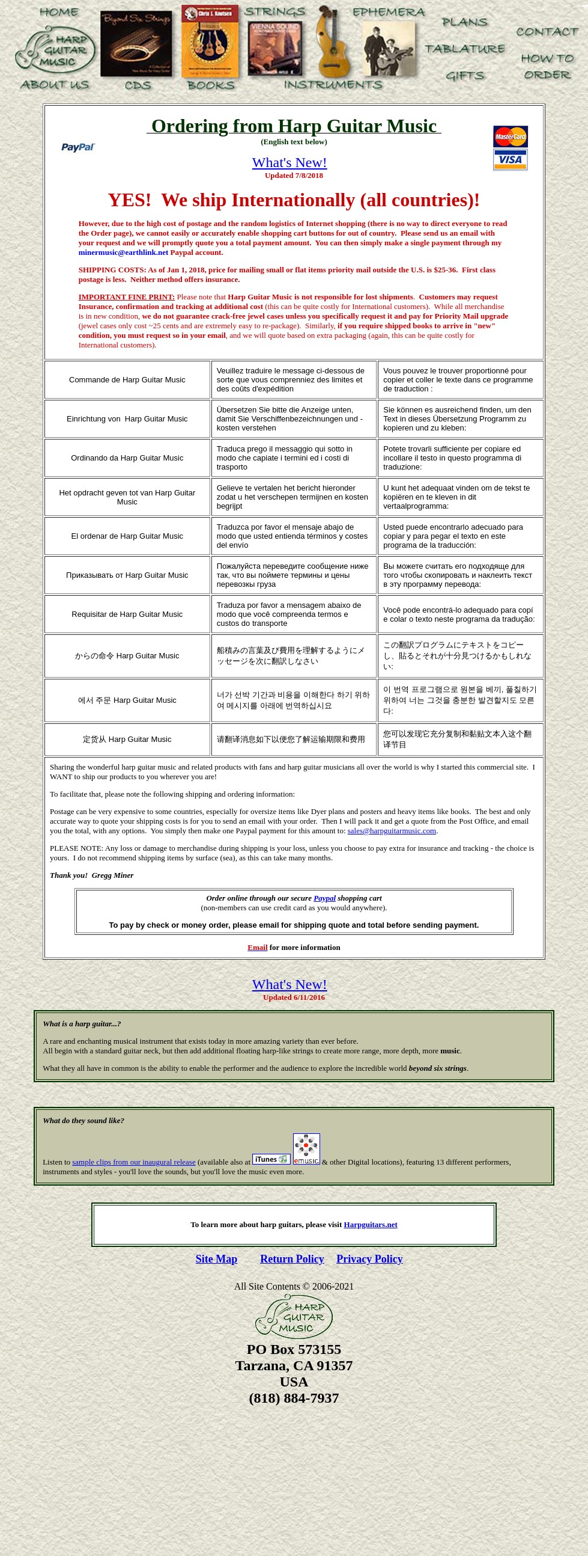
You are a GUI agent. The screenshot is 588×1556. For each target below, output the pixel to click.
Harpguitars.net (371, 1224)
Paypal (325, 897)
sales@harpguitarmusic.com (392, 830)
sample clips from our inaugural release (133, 1161)
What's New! (289, 162)
